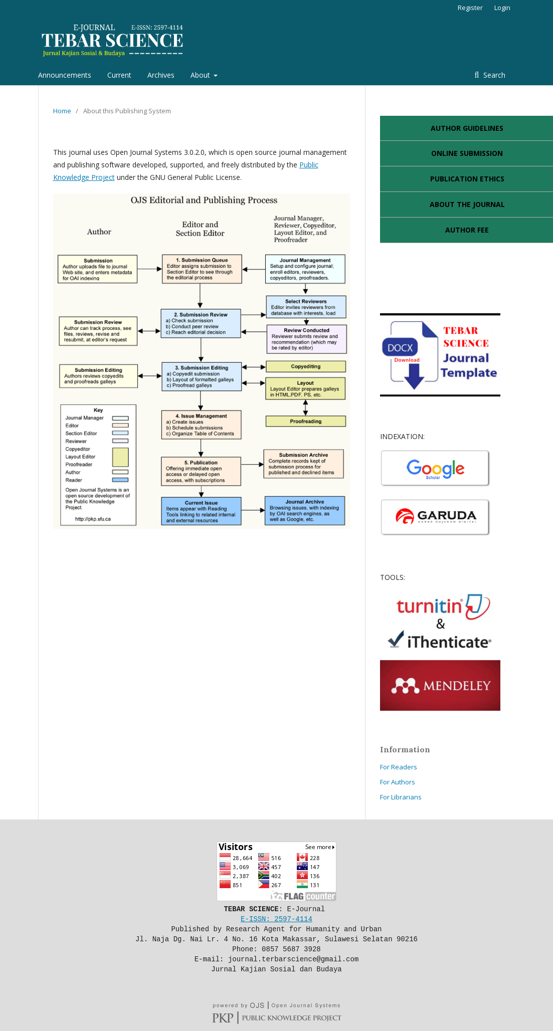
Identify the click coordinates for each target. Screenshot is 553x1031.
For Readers (398, 766)
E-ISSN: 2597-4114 (276, 918)
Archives (160, 75)
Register (470, 7)
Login (502, 7)
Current (119, 75)
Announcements (64, 75)
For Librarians (401, 796)
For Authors (397, 781)
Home (62, 110)
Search (493, 75)
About (201, 75)
